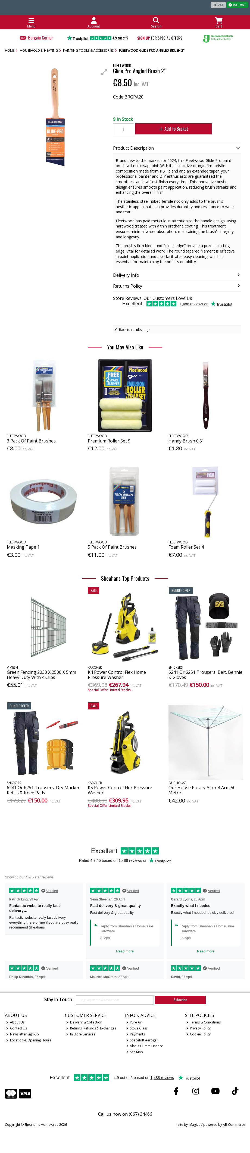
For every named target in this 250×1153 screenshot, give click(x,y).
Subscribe (180, 999)
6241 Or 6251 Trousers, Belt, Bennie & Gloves (205, 674)
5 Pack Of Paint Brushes (112, 547)
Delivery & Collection (84, 1022)
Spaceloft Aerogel (142, 1040)
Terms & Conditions (203, 1022)
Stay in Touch (58, 1000)
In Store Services (80, 1034)
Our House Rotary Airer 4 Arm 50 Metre (202, 790)
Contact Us (16, 1028)
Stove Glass (137, 1028)
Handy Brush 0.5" (186, 441)
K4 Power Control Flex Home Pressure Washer (117, 674)
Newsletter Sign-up (22, 1034)
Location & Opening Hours (28, 1040)
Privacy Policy (198, 1028)
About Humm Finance (144, 1046)
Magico (195, 1124)
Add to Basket (173, 128)
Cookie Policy (198, 1034)
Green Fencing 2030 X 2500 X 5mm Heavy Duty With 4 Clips (41, 674)
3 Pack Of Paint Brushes (31, 441)
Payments (135, 1034)
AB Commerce (234, 1124)
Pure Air (134, 1022)
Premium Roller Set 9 (109, 441)
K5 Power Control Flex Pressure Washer (120, 790)
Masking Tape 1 (23, 547)
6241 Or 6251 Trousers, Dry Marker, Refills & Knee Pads (44, 790)
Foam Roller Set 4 (186, 547)
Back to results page (134, 329)
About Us (15, 1022)
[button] (104, 72)
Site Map (134, 1052)
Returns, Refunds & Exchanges (91, 1028)
